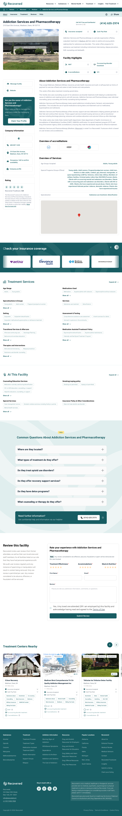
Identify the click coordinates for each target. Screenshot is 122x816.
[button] (82, 24)
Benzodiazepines (9, 760)
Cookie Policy (114, 810)
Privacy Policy (88, 810)
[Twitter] (49, 789)
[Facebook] (39, 789)
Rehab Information (29, 754)
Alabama (85, 739)
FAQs (41, 14)
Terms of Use (99, 609)
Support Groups (28, 759)
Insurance (13, 14)
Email (86, 573)
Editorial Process (107, 743)
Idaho (84, 751)
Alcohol (5, 739)
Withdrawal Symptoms (50, 746)
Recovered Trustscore (109, 760)
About (5, 14)
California (85, 743)
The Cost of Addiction (49, 763)
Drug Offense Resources (70, 760)
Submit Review (83, 616)
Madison (34, 9)
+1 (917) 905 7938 (9, 801)
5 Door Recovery (11, 680)
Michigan (85, 756)
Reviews (34, 14)
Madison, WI (83, 41)
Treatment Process (29, 739)
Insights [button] (100, 4)
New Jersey (86, 760)
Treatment (24, 14)
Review (52, 584)
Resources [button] (51, 4)
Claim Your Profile (19, 121)
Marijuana (6, 751)
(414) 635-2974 (89, 517)
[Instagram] (44, 789)
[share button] (115, 14)
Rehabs (12, 9)
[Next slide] (116, 247)
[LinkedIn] (55, 789)
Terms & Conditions (101, 810)
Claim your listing (108, 772)
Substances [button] (63, 4)
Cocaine (6, 747)
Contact (104, 756)
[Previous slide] (111, 247)
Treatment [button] (91, 4)
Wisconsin (23, 9)
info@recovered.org (9, 798)
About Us (105, 739)
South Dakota (86, 764)
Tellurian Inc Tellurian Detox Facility (98, 680)
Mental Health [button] (77, 4)
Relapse (25, 763)
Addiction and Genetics (50, 759)
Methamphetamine (9, 756)
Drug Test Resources (69, 764)
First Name (53, 573)
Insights (104, 764)
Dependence (46, 750)
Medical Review (107, 747)
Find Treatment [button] (112, 4)
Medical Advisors (107, 751)
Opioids (5, 743)
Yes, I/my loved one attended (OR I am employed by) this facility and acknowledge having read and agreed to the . (83, 608)
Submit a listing (107, 768)
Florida (84, 747)
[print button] (106, 14)
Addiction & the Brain (49, 754)
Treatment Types (28, 743)
